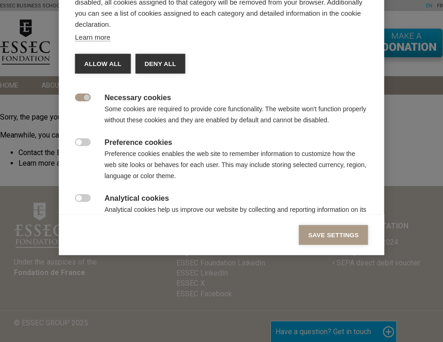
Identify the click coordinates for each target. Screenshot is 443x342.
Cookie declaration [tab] (206, 44)
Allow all (103, 151)
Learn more (93, 125)
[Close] (359, 18)
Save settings (333, 322)
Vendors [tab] (148, 44)
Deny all (160, 151)
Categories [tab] (101, 44)
